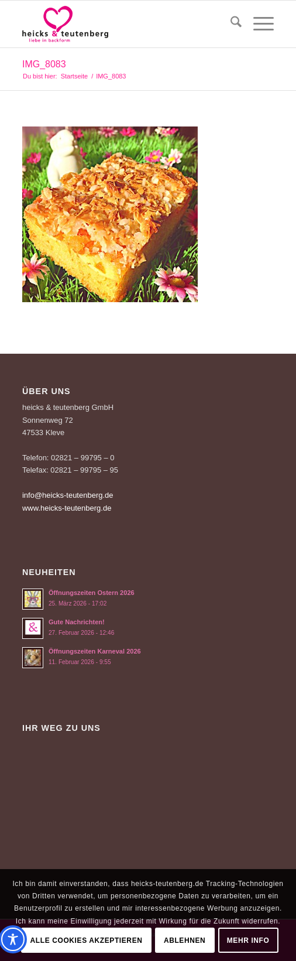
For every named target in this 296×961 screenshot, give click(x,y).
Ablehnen (184, 940)
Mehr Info (248, 940)
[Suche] (230, 24)
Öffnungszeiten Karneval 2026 (95, 651)
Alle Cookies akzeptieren (86, 940)
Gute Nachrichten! (77, 621)
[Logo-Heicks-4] (122, 24)
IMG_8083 (44, 64)
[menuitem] (230, 24)
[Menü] (258, 24)
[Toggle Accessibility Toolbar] (13, 939)
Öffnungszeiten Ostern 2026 (92, 592)
